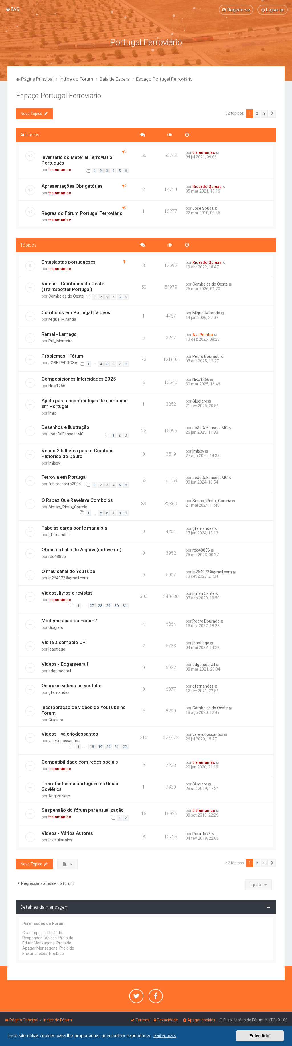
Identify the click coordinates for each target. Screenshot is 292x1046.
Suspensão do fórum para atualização (83, 808)
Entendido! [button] (260, 1035)
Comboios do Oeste (66, 294)
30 (117, 604)
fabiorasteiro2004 (64, 482)
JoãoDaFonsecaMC (66, 433)
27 (92, 604)
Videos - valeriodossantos (70, 733)
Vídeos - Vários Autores (67, 832)
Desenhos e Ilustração (65, 426)
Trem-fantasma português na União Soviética (80, 785)
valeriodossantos (63, 739)
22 (125, 745)
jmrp (52, 412)
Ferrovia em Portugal (64, 475)
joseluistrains (60, 838)
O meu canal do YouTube (68, 570)
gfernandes (59, 533)
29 (108, 604)
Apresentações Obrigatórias (72, 184)
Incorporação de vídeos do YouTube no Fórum (84, 709)
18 (92, 745)
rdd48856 (57, 555)
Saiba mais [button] (164, 1035)
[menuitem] (12, 9)
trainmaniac (59, 168)
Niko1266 (56, 384)
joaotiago (56, 648)
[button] (272, 112)
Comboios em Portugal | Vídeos (76, 311)
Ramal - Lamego (59, 333)
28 (100, 604)
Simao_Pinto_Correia (67, 505)
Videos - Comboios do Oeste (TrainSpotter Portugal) (73, 285)
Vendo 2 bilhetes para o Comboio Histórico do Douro (78, 452)
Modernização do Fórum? (69, 619)
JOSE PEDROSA (63, 361)
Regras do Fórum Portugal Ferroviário (82, 212)
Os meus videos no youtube (71, 684)
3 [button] (264, 112)
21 (117, 745)
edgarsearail (59, 669)
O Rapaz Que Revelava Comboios (77, 499)
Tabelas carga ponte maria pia (74, 527)
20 (108, 745)
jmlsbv (54, 461)
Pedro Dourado (206, 355)
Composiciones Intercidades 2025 (79, 378)
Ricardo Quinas (207, 185)
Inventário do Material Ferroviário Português (77, 158)
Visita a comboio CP (64, 641)
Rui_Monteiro (60, 339)
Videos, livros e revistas (67, 592)
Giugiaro (199, 400)
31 (125, 604)
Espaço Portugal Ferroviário (58, 94)
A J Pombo (202, 333)
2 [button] (257, 112)
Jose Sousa (203, 207)
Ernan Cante (203, 592)
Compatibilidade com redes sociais (80, 760)
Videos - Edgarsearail (65, 663)
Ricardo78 (201, 832)
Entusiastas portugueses (69, 260)
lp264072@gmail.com (68, 577)
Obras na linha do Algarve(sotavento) (81, 548)
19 (100, 745)
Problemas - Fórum (62, 354)
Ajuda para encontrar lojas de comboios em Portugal (85, 402)
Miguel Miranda (62, 318)
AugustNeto (59, 794)
